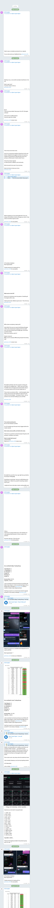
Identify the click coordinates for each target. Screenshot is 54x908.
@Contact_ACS (10, 50)
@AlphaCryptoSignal (36, 29)
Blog (40, 36)
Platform (47, 36)
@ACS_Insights (41, 9)
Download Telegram (42, 33)
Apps (43, 36)
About (36, 36)
